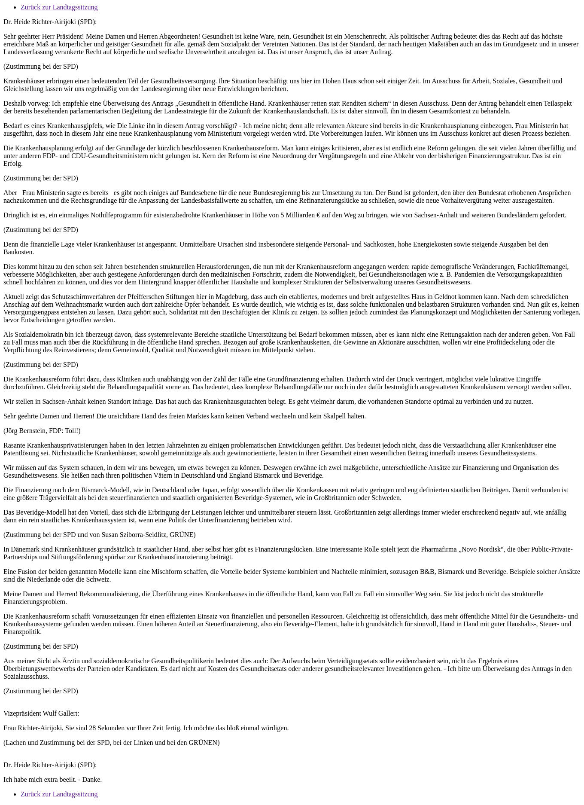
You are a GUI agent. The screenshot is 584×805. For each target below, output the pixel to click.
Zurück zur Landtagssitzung (59, 7)
